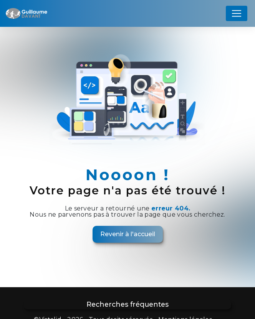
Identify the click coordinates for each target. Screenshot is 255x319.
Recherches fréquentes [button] (127, 304)
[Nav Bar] (236, 13)
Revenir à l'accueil (127, 234)
